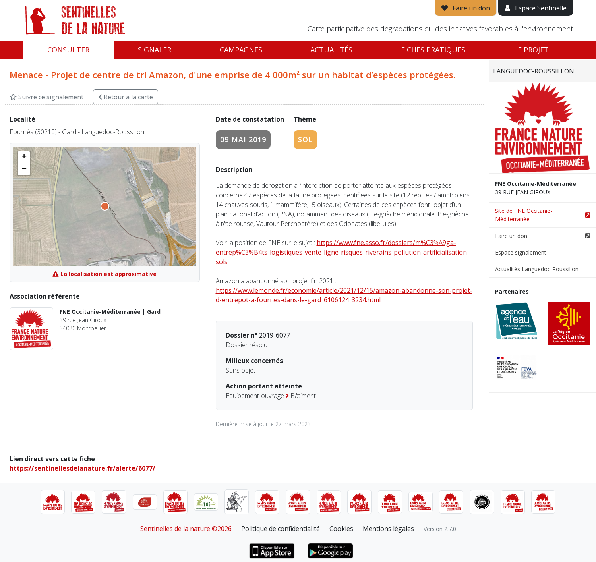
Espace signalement (520, 252)
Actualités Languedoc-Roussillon (537, 269)
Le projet (531, 49)
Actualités (331, 49)
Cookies (341, 528)
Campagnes (241, 49)
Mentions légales (388, 528)
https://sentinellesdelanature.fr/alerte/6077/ (82, 468)
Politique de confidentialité (280, 528)
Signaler (154, 49)
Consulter (68, 49)
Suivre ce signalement (46, 97)
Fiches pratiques (433, 49)
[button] (24, 157)
